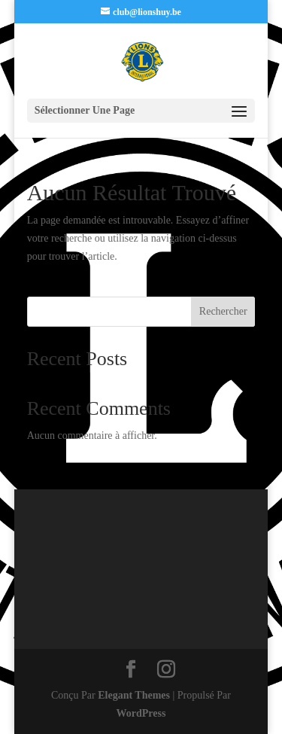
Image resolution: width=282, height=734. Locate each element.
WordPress (141, 713)
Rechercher (223, 311)
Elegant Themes (134, 695)
